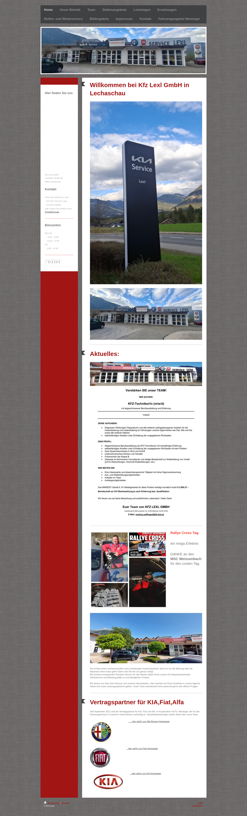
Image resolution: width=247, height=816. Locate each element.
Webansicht (197, 805)
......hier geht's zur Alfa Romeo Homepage (149, 721)
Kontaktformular (52, 212)
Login (200, 802)
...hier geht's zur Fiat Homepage (142, 748)
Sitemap (65, 803)
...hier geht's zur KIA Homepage (145, 773)
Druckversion (52, 803)
